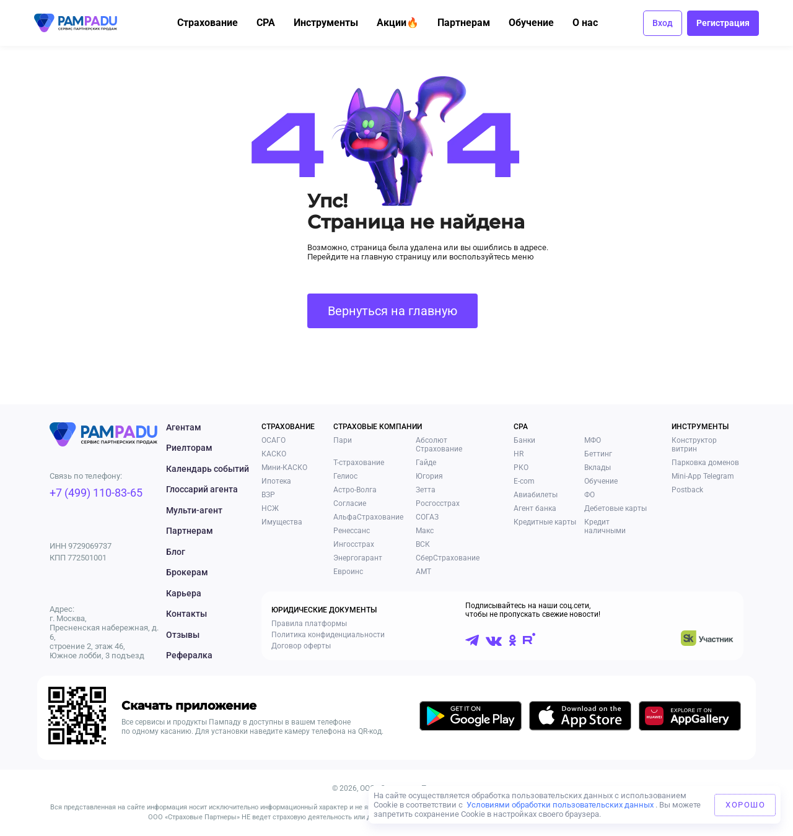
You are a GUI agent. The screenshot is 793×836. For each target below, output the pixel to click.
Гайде (426, 462)
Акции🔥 (404, 22)
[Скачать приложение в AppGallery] (690, 718)
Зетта (426, 489)
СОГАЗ (427, 517)
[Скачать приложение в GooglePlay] (470, 718)
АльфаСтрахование (368, 517)
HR (519, 454)
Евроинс (348, 571)
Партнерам (470, 22)
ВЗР (268, 494)
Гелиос (345, 476)
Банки (524, 440)
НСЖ (270, 508)
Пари (342, 440)
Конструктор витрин (694, 444)
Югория (429, 476)
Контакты (186, 614)
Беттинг (598, 454)
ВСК (423, 544)
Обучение (538, 22)
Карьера (183, 593)
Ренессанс (351, 530)
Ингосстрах (353, 544)
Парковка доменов (705, 462)
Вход (662, 23)
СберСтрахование (448, 558)
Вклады (597, 467)
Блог (175, 552)
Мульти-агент (194, 510)
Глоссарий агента (202, 489)
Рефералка (189, 655)
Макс (425, 530)
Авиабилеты (536, 494)
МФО (592, 440)
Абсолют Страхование (439, 444)
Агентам (183, 427)
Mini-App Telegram (703, 476)
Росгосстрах (438, 503)
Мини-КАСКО (284, 467)
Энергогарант (357, 558)
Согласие (349, 503)
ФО (589, 494)
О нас (592, 22)
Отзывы (182, 635)
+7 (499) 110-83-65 (96, 492)
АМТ (423, 571)
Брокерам (187, 572)
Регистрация (723, 23)
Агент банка (535, 508)
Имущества (281, 522)
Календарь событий (207, 469)
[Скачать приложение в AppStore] (580, 718)
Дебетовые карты (615, 508)
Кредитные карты (545, 522)
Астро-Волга (355, 489)
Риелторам (189, 448)
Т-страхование (358, 462)
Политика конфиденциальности (328, 634)
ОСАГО (273, 440)
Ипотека (276, 481)
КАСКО (273, 454)
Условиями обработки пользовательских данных (560, 804)
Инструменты (332, 22)
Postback (687, 489)
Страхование (214, 22)
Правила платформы (309, 623)
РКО (521, 467)
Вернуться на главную (392, 310)
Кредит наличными (605, 526)
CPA (272, 22)
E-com (524, 481)
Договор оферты (301, 646)
